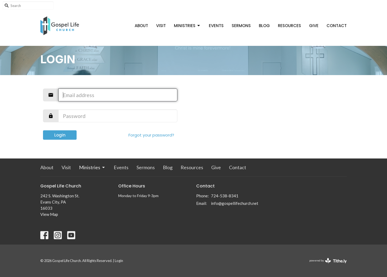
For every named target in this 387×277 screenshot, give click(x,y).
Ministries (187, 25)
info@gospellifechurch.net (234, 203)
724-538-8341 (224, 195)
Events (216, 25)
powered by (328, 261)
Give (313, 25)
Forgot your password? (151, 135)
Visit (161, 25)
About (141, 25)
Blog (264, 25)
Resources (289, 25)
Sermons (241, 25)
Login (60, 135)
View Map (49, 214)
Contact (337, 25)
